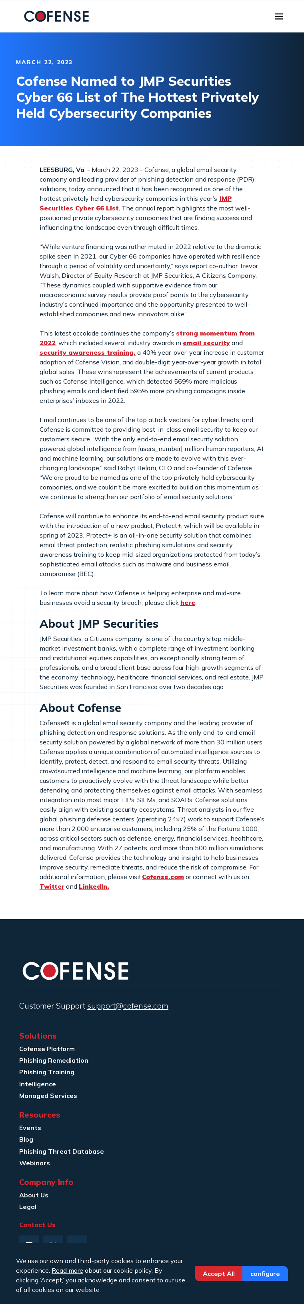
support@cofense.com (127, 1006)
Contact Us (37, 1225)
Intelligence (37, 1084)
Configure (265, 1274)
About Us (33, 1195)
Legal (27, 1207)
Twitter (52, 886)
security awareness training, (88, 352)
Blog (26, 1139)
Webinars (34, 1163)
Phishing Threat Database (61, 1151)
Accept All (219, 1274)
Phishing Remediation (53, 1060)
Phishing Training (46, 1072)
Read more (67, 1270)
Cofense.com (163, 877)
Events (30, 1128)
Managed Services (48, 1096)
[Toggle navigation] (279, 16)
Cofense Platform (47, 1049)
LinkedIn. (94, 886)
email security (206, 343)
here (187, 602)
